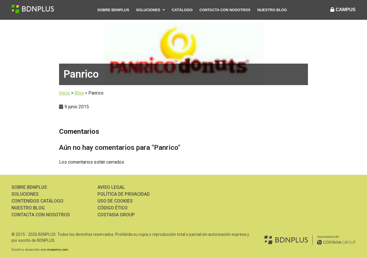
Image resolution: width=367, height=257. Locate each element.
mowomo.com (57, 250)
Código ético (112, 208)
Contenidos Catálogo (37, 201)
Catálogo (182, 10)
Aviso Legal (111, 187)
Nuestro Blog (272, 10)
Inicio (64, 93)
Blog (79, 93)
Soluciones (148, 10)
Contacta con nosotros (224, 10)
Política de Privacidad (124, 194)
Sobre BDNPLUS (113, 10)
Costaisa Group (116, 214)
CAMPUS (343, 9)
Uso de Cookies (115, 201)
